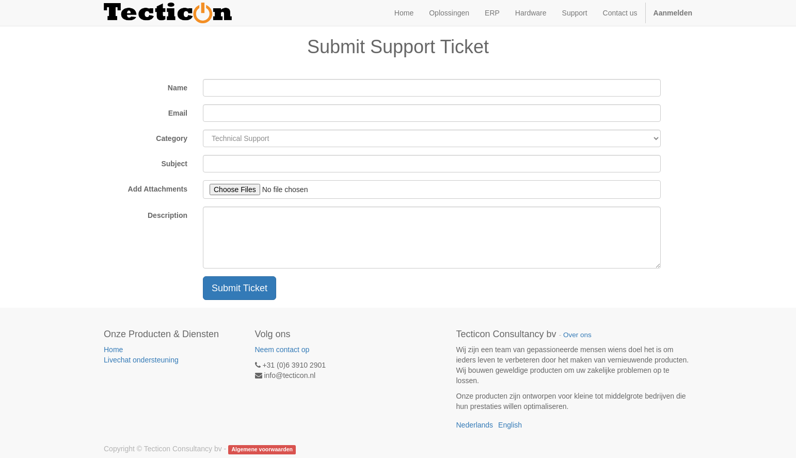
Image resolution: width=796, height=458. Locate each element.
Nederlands (474, 425)
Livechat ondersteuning (141, 360)
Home (113, 349)
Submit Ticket (239, 288)
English (510, 425)
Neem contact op (282, 349)
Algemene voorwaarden (261, 449)
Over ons (577, 335)
